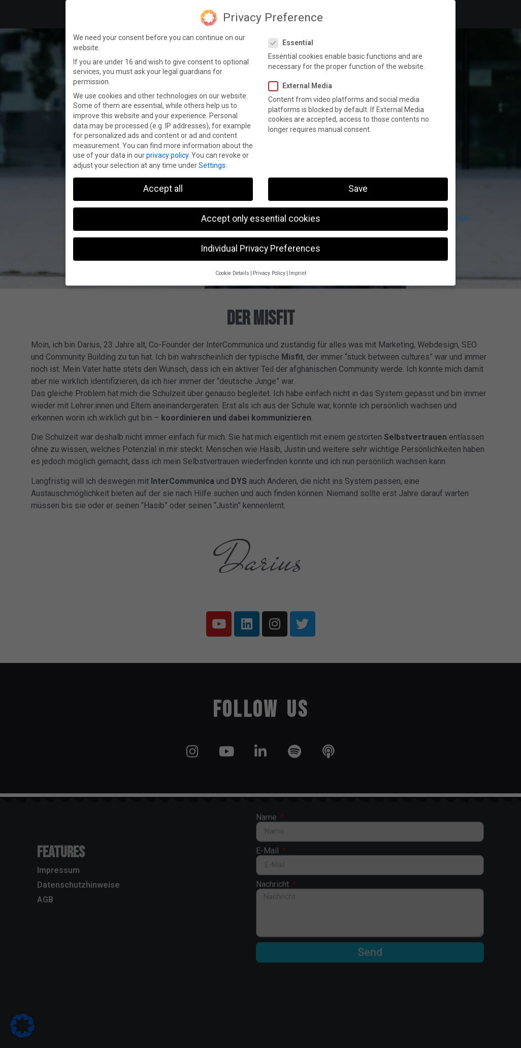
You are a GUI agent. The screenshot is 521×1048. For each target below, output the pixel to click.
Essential (294, 42)
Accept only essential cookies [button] (260, 218)
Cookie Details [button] (232, 271)
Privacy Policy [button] (269, 271)
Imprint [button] (297, 271)
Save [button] (358, 188)
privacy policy (167, 154)
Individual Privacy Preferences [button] (260, 247)
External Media (303, 85)
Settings (212, 164)
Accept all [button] (163, 188)
